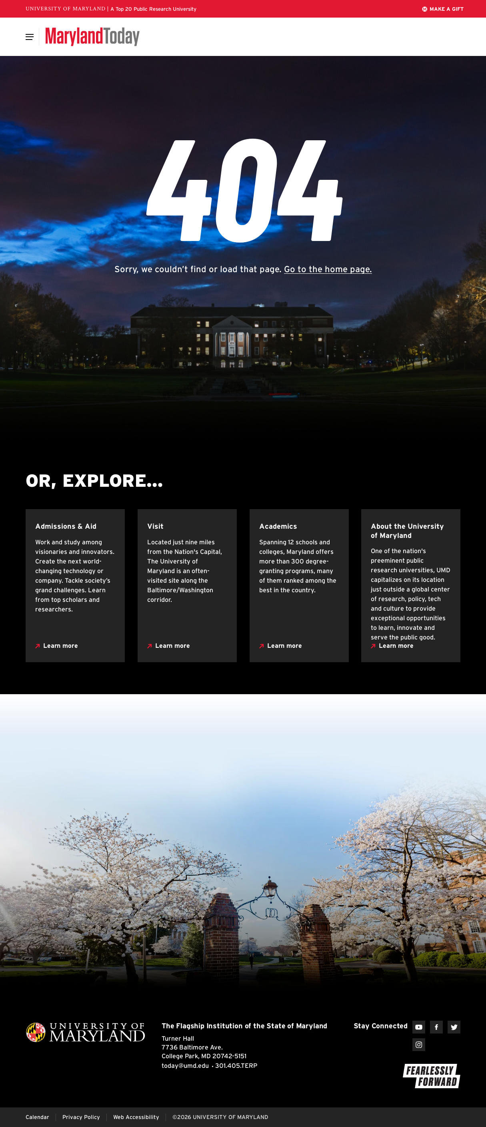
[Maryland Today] (93, 36)
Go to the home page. (328, 269)
